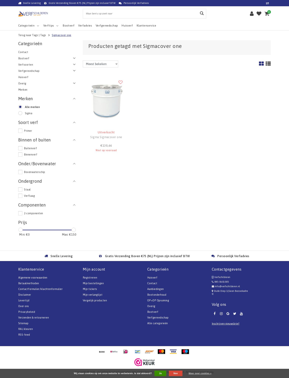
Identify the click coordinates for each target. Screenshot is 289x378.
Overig (151, 306)
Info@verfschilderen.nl (226, 286)
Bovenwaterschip (34, 172)
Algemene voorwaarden (32, 277)
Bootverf (153, 311)
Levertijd (23, 300)
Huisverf (152, 277)
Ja (160, 373)
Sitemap (23, 323)
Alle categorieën (157, 323)
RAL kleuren (25, 329)
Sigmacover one (61, 35)
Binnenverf (30, 154)
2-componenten (33, 213)
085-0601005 (220, 281)
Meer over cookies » (200, 373)
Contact (152, 283)
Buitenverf (30, 148)
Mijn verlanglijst (92, 294)
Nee (175, 373)
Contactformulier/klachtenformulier (40, 289)
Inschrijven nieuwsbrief (225, 323)
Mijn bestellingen (93, 283)
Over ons (23, 306)
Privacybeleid (26, 311)
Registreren (90, 277)
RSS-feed (24, 334)
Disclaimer (24, 294)
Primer (28, 130)
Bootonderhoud (156, 294)
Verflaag (29, 195)
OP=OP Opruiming (158, 300)
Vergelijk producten (95, 300)
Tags (43, 35)
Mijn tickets (90, 289)
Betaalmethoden (28, 283)
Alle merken (32, 107)
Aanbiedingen (155, 289)
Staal (27, 189)
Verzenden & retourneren (33, 317)
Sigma (28, 113)
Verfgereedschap (157, 317)
